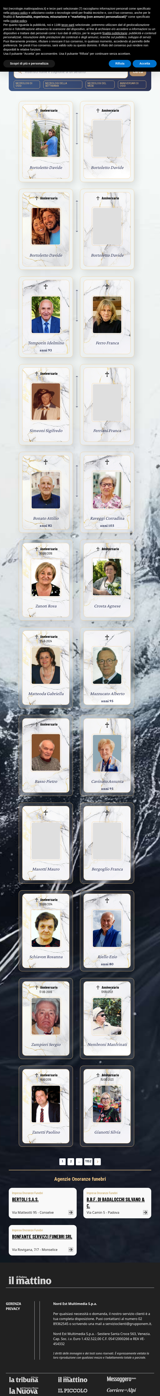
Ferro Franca (107, 342)
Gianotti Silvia (107, 1132)
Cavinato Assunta (107, 781)
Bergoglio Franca (107, 869)
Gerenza (13, 1303)
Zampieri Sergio (45, 1044)
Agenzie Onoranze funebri (80, 1179)
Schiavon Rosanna (45, 956)
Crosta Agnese (107, 605)
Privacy (13, 1308)
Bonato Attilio (46, 518)
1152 (88, 1161)
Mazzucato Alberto (107, 693)
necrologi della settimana (56, 84)
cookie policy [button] (18, 21)
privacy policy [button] (19, 12)
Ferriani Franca (107, 430)
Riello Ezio (107, 956)
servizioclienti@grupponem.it (128, 1323)
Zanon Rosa (45, 605)
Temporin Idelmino (46, 342)
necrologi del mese (97, 84)
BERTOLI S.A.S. (25, 1199)
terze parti (67, 25)
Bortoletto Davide (45, 167)
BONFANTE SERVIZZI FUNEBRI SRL (42, 1236)
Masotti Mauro (45, 869)
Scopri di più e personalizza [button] (29, 63)
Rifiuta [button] (120, 63)
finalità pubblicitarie (114, 33)
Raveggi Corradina (107, 518)
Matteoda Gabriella (46, 693)
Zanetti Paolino (46, 1132)
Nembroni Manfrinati (107, 1044)
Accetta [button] (144, 63)
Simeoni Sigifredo (45, 430)
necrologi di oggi (24, 84)
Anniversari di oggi (129, 84)
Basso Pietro (46, 781)
